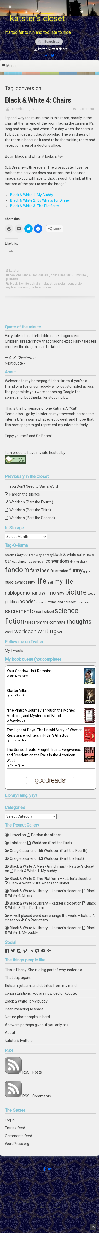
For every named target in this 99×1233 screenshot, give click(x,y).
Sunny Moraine (19, 675)
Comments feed (18, 1136)
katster (14, 270)
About (10, 1033)
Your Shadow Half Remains (29, 671)
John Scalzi (17, 695)
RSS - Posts (32, 1072)
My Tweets (14, 650)
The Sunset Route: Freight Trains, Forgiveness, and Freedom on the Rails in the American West (45, 755)
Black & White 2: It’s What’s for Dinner (40, 200)
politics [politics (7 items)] (12, 601)
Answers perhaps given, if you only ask (36, 1025)
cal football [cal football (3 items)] (89, 555)
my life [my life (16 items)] (63, 581)
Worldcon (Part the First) (52, 843)
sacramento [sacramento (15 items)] (20, 611)
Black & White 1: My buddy (35, 871)
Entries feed (15, 1128)
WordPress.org (17, 1144)
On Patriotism (36, 920)
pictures (12, 279)
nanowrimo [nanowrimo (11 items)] (43, 593)
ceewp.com (84, 1217)
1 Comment (85, 109)
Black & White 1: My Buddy (31, 195)
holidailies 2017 (62, 275)
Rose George (17, 720)
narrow (23, 287)
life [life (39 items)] (41, 580)
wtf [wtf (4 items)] (59, 632)
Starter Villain (18, 691)
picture (36, 287)
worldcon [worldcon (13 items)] (25, 631)
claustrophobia (54, 283)
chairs (36, 283)
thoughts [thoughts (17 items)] (78, 621)
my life (81, 275)
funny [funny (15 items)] (76, 570)
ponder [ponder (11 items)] (27, 601)
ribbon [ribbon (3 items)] (80, 602)
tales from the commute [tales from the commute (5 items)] (45, 622)
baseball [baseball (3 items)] (10, 555)
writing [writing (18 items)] (47, 631)
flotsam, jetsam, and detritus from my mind (41, 985)
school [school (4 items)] (48, 612)
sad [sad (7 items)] (39, 611)
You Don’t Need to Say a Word (33, 486)
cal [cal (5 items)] (79, 555)
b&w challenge (20, 275)
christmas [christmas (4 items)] (25, 561)
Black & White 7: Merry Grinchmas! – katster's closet (52, 866)
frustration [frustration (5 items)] (59, 571)
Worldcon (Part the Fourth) (31, 502)
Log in (10, 1120)
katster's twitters (19, 1040)
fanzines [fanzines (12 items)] (40, 570)
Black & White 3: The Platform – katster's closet (49, 879)
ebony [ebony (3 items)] (83, 561)
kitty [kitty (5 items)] (31, 582)
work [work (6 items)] (9, 632)
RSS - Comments (36, 1096)
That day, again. (18, 978)
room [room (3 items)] (88, 602)
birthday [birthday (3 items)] (47, 555)
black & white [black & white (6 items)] (64, 554)
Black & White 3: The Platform (34, 206)
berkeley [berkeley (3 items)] (36, 555)
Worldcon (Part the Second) (32, 518)
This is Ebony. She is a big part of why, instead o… (45, 970)
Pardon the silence (24, 494)
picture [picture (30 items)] (76, 592)
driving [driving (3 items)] (74, 561)
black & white (19, 283)
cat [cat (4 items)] (14, 561)
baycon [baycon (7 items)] (23, 554)
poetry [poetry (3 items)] (91, 593)
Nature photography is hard (27, 1017)
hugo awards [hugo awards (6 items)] (16, 582)
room (47, 287)
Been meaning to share (24, 1009)
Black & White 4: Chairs (38, 100)
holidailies (40, 275)
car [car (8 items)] (8, 561)
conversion (75, 283)
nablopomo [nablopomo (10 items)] (17, 593)
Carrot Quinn (17, 765)
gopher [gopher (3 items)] (87, 571)
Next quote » (15, 363)
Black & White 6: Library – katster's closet (43, 891)
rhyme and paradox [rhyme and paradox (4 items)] (62, 602)
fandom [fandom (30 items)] (17, 570)
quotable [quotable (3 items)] (41, 602)
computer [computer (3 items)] (39, 561)
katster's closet (37, 18)
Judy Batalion (18, 740)
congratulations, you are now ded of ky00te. (41, 993)
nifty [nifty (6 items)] (60, 593)
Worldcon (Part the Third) (30, 510)
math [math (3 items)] (50, 582)
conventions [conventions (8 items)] (57, 561)
